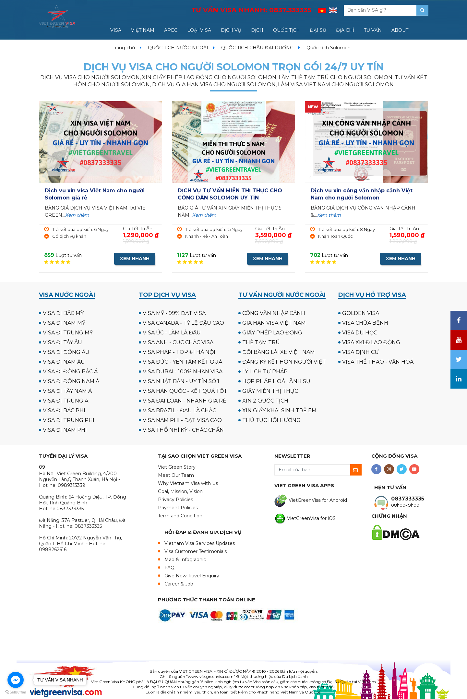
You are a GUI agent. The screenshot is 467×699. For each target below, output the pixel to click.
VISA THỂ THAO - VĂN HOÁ (377, 362)
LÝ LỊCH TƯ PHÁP (265, 371)
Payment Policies (178, 508)
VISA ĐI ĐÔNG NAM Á (71, 381)
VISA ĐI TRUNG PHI (68, 420)
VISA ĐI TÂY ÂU (62, 342)
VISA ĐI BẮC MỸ (63, 313)
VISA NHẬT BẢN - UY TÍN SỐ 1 (181, 381)
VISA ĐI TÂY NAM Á (67, 391)
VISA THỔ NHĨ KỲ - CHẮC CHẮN (183, 430)
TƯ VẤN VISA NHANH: (251, 10)
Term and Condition (180, 516)
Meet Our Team (176, 475)
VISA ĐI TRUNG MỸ (68, 333)
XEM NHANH (135, 258)
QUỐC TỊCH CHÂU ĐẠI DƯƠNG (257, 48)
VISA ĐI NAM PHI (65, 430)
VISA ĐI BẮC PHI (64, 410)
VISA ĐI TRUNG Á (65, 401)
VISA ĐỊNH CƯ (360, 352)
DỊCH (257, 30)
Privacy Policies (175, 499)
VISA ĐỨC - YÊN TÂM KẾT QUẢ (182, 362)
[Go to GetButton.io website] (15, 692)
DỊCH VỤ (231, 30)
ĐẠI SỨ (318, 30)
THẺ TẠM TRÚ (261, 342)
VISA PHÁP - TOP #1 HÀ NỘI (179, 352)
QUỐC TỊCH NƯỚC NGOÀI (178, 48)
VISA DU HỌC (359, 333)
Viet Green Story (177, 467)
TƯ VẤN (373, 30)
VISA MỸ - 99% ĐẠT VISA (174, 313)
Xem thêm (77, 215)
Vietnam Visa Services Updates (199, 543)
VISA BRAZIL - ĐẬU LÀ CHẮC (179, 410)
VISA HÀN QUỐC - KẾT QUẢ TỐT (185, 391)
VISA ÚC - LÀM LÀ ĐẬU (172, 333)
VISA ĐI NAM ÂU (64, 362)
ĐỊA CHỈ (345, 30)
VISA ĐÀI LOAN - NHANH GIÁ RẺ (184, 401)
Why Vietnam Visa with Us (188, 483)
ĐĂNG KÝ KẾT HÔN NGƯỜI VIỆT (284, 362)
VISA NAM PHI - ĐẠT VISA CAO (182, 420)
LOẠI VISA (199, 30)
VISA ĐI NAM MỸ (64, 323)
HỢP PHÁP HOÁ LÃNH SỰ (276, 381)
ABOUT (399, 30)
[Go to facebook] (15, 680)
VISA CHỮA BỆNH (365, 323)
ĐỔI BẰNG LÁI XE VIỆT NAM (278, 352)
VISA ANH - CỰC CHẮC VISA (178, 342)
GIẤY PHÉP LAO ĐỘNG (272, 333)
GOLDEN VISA (360, 313)
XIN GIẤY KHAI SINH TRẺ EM (279, 410)
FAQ (169, 568)
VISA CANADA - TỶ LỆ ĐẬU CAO (183, 323)
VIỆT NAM (142, 30)
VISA (115, 30)
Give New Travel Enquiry (191, 576)
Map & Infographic (185, 559)
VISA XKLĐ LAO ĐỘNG (371, 342)
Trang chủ (124, 48)
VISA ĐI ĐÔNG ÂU (66, 352)
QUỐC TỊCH (286, 30)
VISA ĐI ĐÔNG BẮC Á (70, 371)
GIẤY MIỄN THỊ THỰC (270, 391)
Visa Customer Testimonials (195, 551)
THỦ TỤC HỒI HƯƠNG (271, 420)
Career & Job (178, 584)
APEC (170, 30)
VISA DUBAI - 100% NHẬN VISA (182, 371)
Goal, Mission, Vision (180, 491)
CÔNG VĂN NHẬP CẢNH (273, 313)
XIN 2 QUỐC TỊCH (265, 401)
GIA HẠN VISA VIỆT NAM (274, 323)
